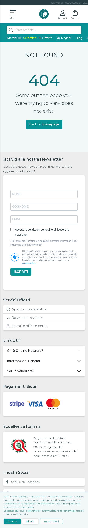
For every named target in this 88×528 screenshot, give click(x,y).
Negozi (64, 38)
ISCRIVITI (21, 271)
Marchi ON (22, 38)
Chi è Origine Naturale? (25, 351)
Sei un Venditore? (20, 371)
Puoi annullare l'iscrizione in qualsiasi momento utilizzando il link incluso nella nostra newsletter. (43, 243)
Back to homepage (44, 124)
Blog (79, 38)
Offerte (45, 38)
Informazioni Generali (24, 361)
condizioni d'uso (29, 263)
